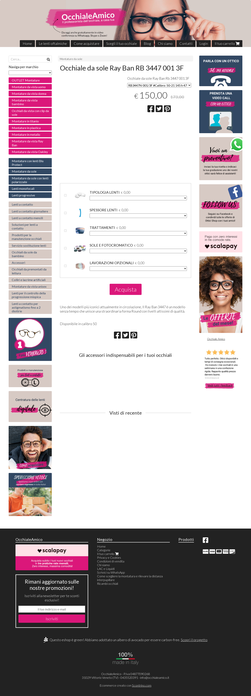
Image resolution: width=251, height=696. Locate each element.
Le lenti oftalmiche (53, 43)
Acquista (125, 289)
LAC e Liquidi (106, 568)
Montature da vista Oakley (30, 152)
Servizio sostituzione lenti (29, 245)
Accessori (18, 262)
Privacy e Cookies (109, 557)
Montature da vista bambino (24, 102)
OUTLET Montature (26, 80)
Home (27, 43)
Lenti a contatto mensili (27, 218)
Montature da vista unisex (29, 286)
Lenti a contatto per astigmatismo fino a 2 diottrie (26, 307)
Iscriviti (52, 618)
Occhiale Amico (216, 339)
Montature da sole (71, 59)
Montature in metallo (26, 134)
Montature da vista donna (29, 93)
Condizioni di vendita (110, 561)
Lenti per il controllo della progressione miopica (29, 295)
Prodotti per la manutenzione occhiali (27, 236)
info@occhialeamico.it (154, 677)
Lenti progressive (23, 195)
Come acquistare (86, 43)
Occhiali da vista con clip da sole (30, 112)
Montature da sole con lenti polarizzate (30, 180)
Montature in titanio (25, 121)
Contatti (186, 43)
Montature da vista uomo (29, 87)
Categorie (103, 550)
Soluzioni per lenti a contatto (25, 226)
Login (203, 43)
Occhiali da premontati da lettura (29, 271)
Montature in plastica (26, 128)
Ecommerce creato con (125, 685)
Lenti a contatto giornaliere (30, 211)
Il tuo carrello (227, 43)
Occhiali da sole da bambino (24, 254)
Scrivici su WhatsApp (111, 572)
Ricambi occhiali (107, 583)
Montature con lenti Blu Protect (28, 162)
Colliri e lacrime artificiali (28, 280)
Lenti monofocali (23, 188)
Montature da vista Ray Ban (27, 143)
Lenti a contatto (22, 204)
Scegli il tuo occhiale (121, 43)
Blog (147, 43)
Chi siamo (165, 43)
